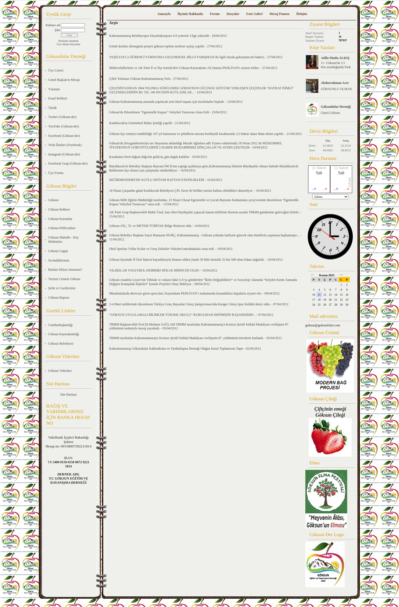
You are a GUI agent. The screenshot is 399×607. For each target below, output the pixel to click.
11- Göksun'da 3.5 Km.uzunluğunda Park (336, 65)
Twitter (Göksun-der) (62, 117)
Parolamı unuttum (68, 40)
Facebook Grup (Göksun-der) (68, 163)
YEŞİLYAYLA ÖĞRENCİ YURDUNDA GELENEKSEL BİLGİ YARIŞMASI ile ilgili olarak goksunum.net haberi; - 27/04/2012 (195, 57)
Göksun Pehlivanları (61, 228)
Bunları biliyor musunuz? (65, 270)
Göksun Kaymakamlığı (63, 334)
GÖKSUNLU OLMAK (336, 89)
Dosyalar (233, 14)
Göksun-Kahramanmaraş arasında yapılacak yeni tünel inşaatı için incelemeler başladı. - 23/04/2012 (176, 102)
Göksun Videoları (60, 371)
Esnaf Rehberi (57, 98)
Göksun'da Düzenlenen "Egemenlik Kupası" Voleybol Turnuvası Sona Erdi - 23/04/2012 (168, 112)
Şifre (57, 30)
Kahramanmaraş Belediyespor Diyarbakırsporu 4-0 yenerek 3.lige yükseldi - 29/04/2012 (168, 36)
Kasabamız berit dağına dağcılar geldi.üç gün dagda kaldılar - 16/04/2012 (158, 157)
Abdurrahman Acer (335, 83)
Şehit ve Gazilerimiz (62, 288)
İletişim (301, 14)
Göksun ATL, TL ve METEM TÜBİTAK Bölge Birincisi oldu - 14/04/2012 (159, 226)
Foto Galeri (254, 14)
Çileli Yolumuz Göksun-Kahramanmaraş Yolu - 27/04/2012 (148, 79)
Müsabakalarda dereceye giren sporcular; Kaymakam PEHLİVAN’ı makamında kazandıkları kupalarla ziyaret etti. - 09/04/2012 (194, 293)
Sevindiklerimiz (59, 260)
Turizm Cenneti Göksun (64, 279)
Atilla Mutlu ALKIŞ (335, 58)
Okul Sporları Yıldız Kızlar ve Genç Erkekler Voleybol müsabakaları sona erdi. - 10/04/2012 (170, 249)
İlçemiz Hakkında (190, 14)
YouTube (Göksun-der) (63, 126)
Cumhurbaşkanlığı (60, 325)
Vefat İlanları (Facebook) (65, 145)
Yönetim (54, 89)
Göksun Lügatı (58, 251)
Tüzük (52, 108)
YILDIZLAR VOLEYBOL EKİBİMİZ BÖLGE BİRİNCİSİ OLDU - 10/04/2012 (163, 270)
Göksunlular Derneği (336, 107)
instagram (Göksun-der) (64, 154)
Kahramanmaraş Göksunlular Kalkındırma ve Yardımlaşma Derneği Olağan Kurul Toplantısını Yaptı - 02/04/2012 (185, 348)
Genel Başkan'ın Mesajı (64, 80)
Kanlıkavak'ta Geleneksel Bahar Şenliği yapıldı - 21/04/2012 (149, 123)
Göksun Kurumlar (60, 219)
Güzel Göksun (330, 113)
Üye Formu (55, 173)
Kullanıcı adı (53, 25)
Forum (214, 14)
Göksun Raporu (58, 297)
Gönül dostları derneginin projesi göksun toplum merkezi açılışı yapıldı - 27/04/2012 (165, 46)
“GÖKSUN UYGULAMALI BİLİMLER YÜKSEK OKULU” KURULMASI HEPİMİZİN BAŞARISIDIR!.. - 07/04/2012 (191, 315)
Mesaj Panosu (280, 14)
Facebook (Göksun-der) (64, 136)
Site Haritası (68, 394)
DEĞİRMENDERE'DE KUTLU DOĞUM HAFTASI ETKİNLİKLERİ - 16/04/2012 (165, 180)
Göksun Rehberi (59, 209)
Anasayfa (164, 14)
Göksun (53, 200)
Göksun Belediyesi (60, 343)
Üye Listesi (55, 70)
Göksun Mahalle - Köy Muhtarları (63, 239)
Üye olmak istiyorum (68, 44)
